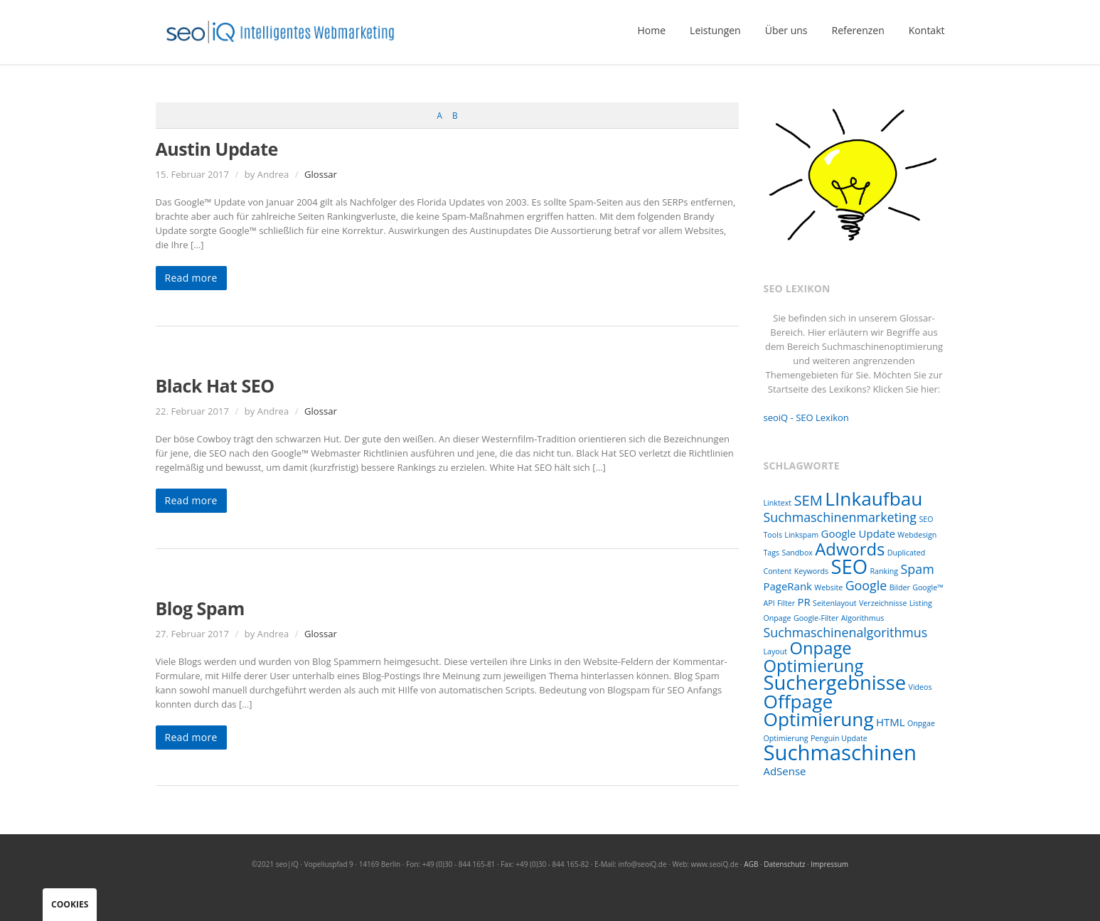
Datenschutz (784, 864)
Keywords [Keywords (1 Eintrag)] (811, 571)
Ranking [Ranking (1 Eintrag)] (884, 571)
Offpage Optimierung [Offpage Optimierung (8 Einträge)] (819, 710)
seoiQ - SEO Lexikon (806, 417)
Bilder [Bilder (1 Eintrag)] (900, 587)
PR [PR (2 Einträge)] (803, 602)
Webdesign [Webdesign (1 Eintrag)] (916, 535)
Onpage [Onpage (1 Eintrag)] (777, 618)
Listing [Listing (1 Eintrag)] (920, 603)
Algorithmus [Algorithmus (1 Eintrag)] (862, 618)
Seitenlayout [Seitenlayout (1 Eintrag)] (835, 603)
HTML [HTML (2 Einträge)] (890, 722)
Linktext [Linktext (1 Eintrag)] (778, 503)
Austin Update (217, 149)
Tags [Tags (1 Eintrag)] (772, 553)
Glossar (320, 174)
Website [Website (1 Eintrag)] (828, 587)
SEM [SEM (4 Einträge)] (808, 500)
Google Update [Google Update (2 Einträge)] (858, 533)
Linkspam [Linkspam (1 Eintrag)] (801, 535)
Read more (191, 277)
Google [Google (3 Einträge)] (866, 585)
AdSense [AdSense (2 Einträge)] (785, 771)
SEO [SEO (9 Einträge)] (849, 566)
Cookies (69, 904)
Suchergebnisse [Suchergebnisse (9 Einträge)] (835, 682)
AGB (751, 864)
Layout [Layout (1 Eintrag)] (776, 651)
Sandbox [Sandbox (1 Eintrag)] (797, 553)
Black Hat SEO (215, 385)
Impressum (829, 864)
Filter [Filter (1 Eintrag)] (786, 603)
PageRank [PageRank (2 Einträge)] (788, 586)
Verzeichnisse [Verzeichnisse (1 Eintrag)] (883, 603)
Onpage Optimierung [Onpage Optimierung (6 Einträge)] (814, 657)
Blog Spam (200, 608)
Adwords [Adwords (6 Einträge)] (850, 549)
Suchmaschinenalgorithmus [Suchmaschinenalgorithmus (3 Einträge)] (846, 632)
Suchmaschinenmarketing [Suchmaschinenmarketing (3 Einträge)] (840, 517)
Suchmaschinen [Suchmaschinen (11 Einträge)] (840, 752)
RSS (931, 885)
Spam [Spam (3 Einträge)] (917, 568)
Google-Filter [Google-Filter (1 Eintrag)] (816, 618)
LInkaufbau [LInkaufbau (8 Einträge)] (873, 498)
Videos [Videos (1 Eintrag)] (920, 687)
